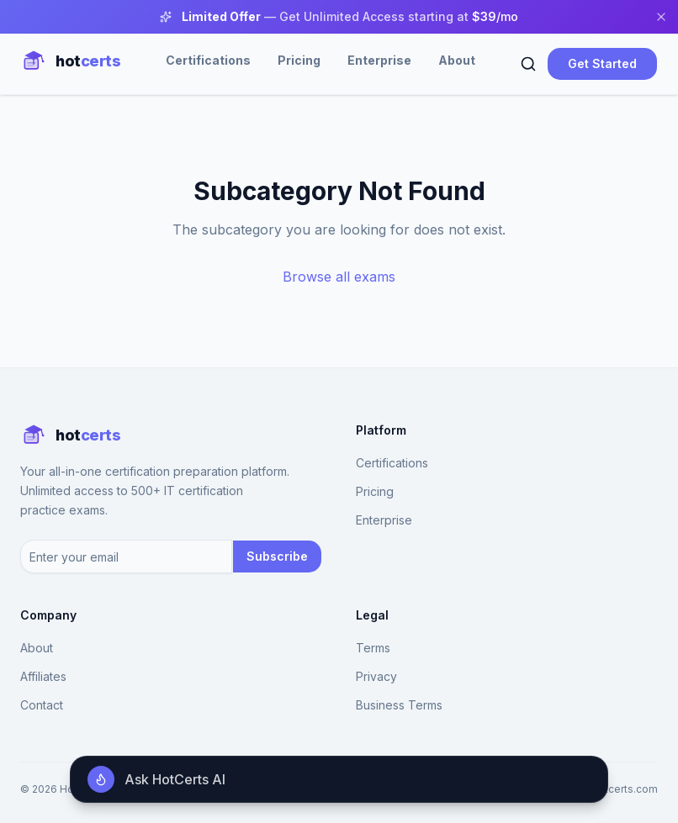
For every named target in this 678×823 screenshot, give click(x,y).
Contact (41, 705)
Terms (373, 648)
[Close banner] (661, 17)
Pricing (299, 60)
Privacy (376, 676)
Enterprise (379, 60)
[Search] (528, 63)
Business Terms (399, 705)
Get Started (602, 63)
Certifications (208, 60)
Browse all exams (339, 276)
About (456, 60)
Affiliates (43, 676)
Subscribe (277, 556)
